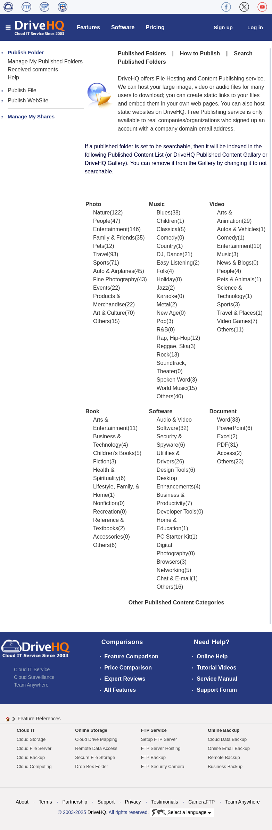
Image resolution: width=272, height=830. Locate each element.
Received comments (33, 69)
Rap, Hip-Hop (173, 338)
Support (106, 802)
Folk (162, 271)
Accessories (108, 537)
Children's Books (114, 453)
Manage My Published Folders (45, 61)
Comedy (167, 238)
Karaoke (167, 296)
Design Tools (172, 470)
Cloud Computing (34, 766)
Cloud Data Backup (227, 739)
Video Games (234, 321)
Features (88, 27)
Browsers (168, 562)
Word (223, 420)
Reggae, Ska (173, 346)
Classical (168, 229)
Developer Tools (176, 512)
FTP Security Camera (162, 766)
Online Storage (91, 730)
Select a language (181, 812)
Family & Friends (114, 238)
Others (101, 321)
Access (226, 453)
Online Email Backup (229, 748)
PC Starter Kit (174, 537)
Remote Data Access (96, 748)
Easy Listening (175, 263)
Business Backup (225, 766)
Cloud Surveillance (34, 677)
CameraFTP (201, 802)
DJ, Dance (170, 254)
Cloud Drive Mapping (96, 739)
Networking (170, 570)
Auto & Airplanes (113, 271)
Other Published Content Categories (176, 602)
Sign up (223, 27)
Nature (101, 213)
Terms (45, 802)
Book (92, 411)
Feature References (39, 718)
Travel (100, 254)
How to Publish (200, 53)
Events (101, 288)
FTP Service (154, 730)
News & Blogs (234, 263)
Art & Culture (109, 313)
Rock (163, 355)
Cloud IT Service (32, 669)
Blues (164, 213)
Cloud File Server (34, 748)
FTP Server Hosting (161, 748)
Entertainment (110, 229)
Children (167, 221)
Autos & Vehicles (238, 229)
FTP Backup (153, 757)
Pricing (155, 27)
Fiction (101, 461)
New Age (168, 313)
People (101, 221)
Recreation (106, 512)
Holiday (166, 279)
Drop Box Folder (91, 766)
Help (13, 77)
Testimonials (164, 802)
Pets (98, 246)
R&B (162, 329)
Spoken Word (173, 380)
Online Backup (223, 730)
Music (157, 204)
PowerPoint (231, 428)
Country (166, 246)
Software (123, 27)
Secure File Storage (95, 757)
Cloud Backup (31, 757)
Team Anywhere (31, 685)
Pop (161, 321)
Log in (255, 27)
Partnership (74, 802)
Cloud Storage (31, 739)
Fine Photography (115, 279)
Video (216, 204)
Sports (101, 263)
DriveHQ (97, 812)
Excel (224, 436)
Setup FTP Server (159, 739)
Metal (163, 304)
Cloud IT (26, 730)
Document (223, 411)
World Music (172, 388)
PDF (222, 445)
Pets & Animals (236, 279)
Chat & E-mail (174, 578)
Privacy (133, 802)
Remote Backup (224, 757)
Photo (93, 204)
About (22, 802)
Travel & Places (236, 313)
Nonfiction (105, 503)
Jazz (162, 288)
